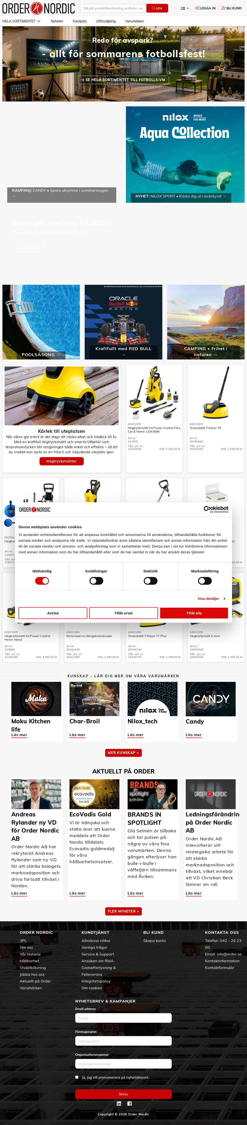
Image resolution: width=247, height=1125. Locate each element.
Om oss (26, 947)
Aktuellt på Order (35, 981)
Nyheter (57, 21)
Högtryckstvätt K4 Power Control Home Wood (27, 637)
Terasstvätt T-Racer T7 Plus (147, 636)
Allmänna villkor (96, 940)
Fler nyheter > (123, 911)
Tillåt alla (194, 613)
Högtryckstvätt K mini (205, 636)
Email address (86, 1009)
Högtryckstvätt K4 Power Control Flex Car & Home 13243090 (154, 429)
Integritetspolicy (96, 981)
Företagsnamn (87, 1032)
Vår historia (30, 954)
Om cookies (92, 987)
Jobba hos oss (32, 974)
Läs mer (19, 734)
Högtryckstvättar (61, 461)
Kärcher (134, 424)
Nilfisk (9, 537)
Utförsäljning (106, 21)
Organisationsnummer (93, 1054)
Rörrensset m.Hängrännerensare (89, 636)
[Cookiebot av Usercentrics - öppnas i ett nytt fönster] (207, 509)
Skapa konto (154, 940)
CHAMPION (30, 247)
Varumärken (134, 21)
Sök (157, 8)
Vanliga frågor (94, 947)
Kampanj (79, 21)
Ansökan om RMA (98, 960)
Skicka (123, 1094)
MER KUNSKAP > (123, 753)
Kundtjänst (96, 932)
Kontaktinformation (222, 960)
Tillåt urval (124, 613)
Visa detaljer (208, 598)
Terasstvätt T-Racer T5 (205, 428)
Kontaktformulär (219, 967)
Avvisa (53, 613)
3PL (23, 940)
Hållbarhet (29, 960)
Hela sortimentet (21, 21)
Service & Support (98, 954)
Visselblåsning (33, 967)
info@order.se (229, 954)
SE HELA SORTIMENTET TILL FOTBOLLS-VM (126, 80)
